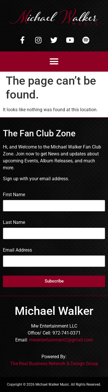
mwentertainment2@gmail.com (61, 340)
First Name (14, 194)
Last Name (14, 222)
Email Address (17, 250)
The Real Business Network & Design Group (54, 363)
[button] (54, 61)
